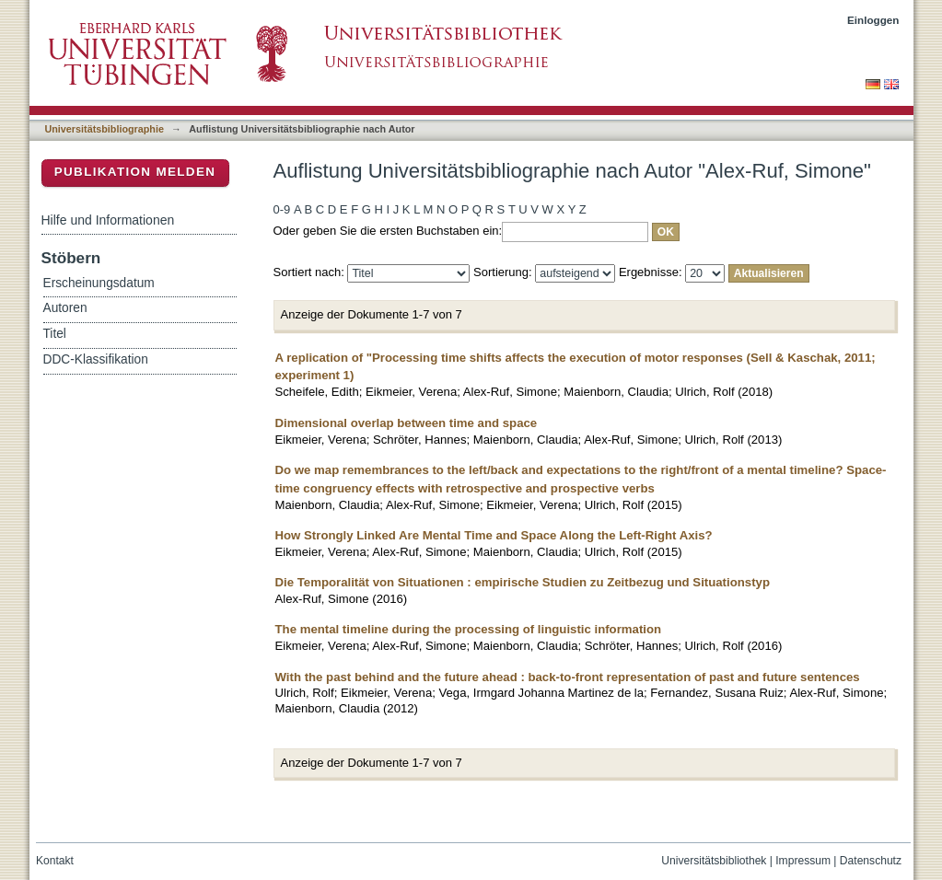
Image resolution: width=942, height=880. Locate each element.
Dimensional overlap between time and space (406, 423)
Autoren (65, 308)
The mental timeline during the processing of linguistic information (468, 629)
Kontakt (55, 860)
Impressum (803, 860)
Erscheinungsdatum (99, 283)
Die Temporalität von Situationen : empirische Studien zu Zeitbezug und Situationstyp (522, 582)
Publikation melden (135, 172)
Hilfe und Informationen (108, 220)
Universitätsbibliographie (104, 128)
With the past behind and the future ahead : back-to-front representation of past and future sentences (567, 677)
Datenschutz (870, 860)
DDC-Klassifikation (95, 359)
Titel (54, 334)
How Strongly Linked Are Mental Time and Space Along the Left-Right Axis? (494, 535)
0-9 (282, 209)
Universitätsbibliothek (713, 860)
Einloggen (873, 20)
